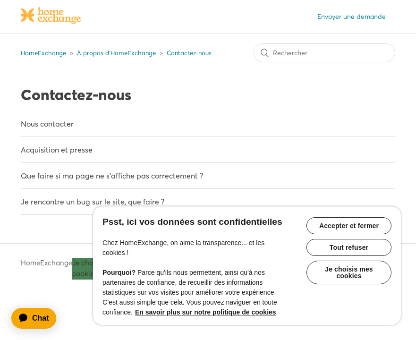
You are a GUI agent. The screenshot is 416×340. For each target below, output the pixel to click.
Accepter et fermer (349, 226)
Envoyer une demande (351, 16)
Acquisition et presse (57, 149)
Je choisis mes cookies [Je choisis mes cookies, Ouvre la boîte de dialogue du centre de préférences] (349, 272)
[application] (38, 318)
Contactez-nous (189, 53)
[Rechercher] (324, 52)
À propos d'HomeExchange (116, 53)
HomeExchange (43, 53)
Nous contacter (47, 123)
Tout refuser (349, 247)
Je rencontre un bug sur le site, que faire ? (92, 201)
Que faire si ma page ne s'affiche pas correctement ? (112, 175)
